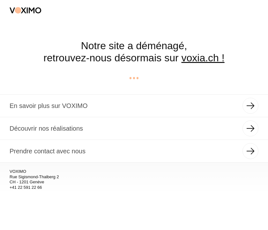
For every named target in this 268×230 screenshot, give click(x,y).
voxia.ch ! (203, 58)
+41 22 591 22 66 (26, 187)
